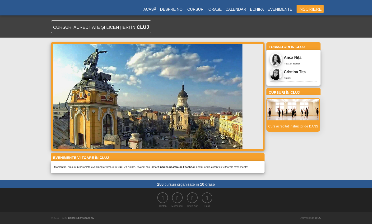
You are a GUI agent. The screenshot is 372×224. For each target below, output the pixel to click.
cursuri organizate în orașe (186, 184)
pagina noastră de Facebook (177, 167)
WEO (318, 217)
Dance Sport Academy (81, 217)
